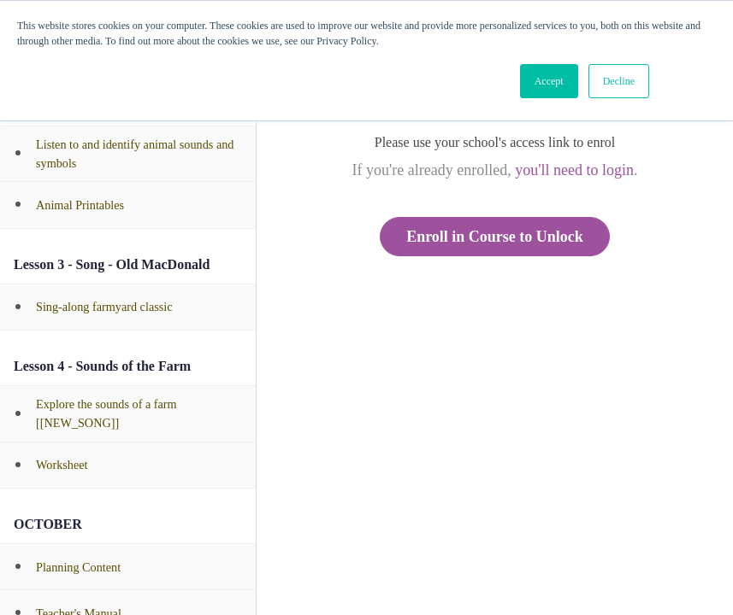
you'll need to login (574, 170)
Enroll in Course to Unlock (494, 236)
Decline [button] (619, 81)
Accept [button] (549, 81)
